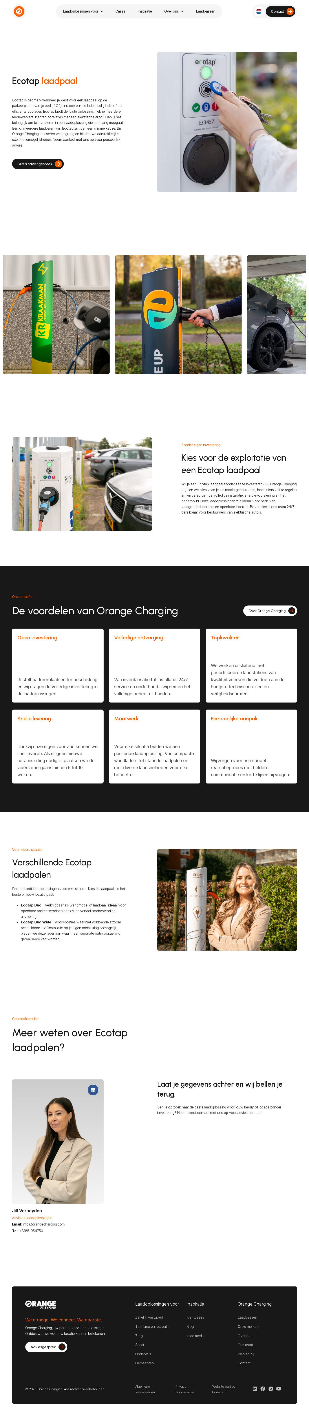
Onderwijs (143, 1354)
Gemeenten (144, 1363)
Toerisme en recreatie (152, 1326)
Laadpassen (247, 1317)
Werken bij (246, 1354)
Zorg (139, 1336)
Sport (139, 1345)
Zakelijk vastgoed (149, 1317)
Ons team (245, 1345)
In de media (195, 1336)
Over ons (245, 1336)
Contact (244, 1363)
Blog (190, 1326)
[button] (259, 12)
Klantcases (195, 1317)
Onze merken (248, 1326)
